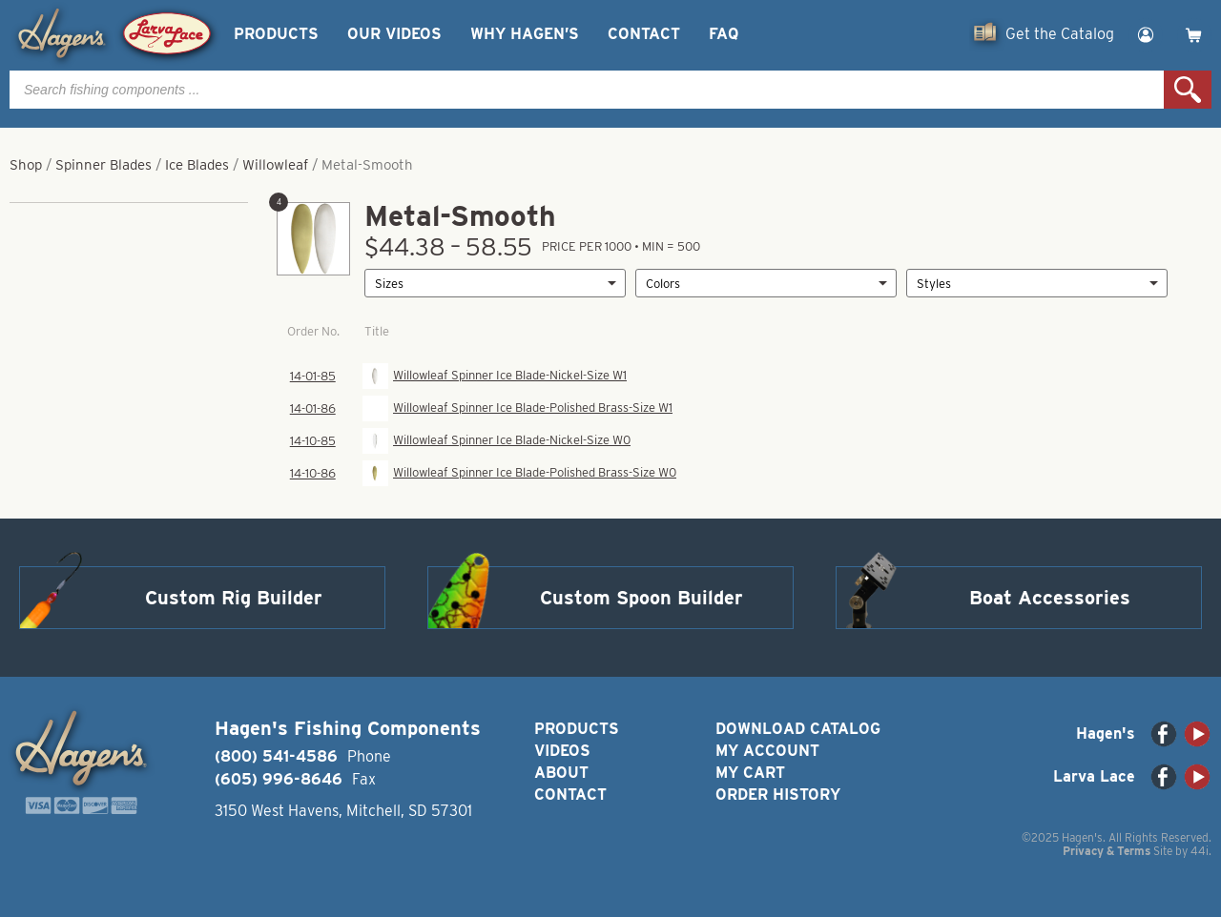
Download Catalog (797, 729)
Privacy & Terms (1106, 851)
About (561, 773)
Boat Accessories (1049, 597)
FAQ (723, 34)
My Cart (750, 773)
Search (1187, 90)
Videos (562, 751)
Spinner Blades (103, 164)
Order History (777, 794)
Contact (644, 34)
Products (276, 34)
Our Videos (394, 34)
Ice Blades (197, 164)
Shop (26, 164)
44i (1199, 851)
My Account (767, 751)
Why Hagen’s (524, 34)
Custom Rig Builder (233, 597)
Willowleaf (275, 164)
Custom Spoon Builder (641, 597)
